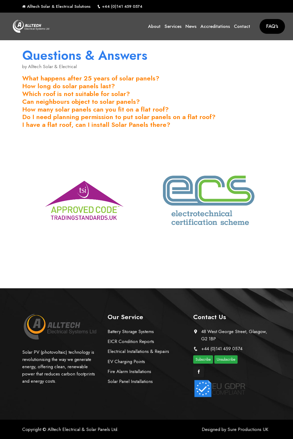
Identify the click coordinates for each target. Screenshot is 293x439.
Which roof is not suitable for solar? (76, 93)
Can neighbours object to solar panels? (81, 101)
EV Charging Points (126, 361)
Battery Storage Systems (131, 331)
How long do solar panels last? (68, 86)
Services (173, 26)
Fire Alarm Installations (129, 371)
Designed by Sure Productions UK (235, 429)
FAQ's (272, 26)
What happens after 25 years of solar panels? (90, 78)
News (190, 26)
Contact (242, 26)
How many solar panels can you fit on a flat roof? (95, 109)
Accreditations (215, 26)
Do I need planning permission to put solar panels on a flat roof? (119, 116)
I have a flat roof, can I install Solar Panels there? (96, 124)
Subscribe (203, 359)
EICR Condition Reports (131, 341)
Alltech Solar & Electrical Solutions (56, 6)
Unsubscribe (226, 359)
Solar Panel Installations (130, 381)
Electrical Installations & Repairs (138, 351)
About (154, 26)
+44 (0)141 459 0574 (119, 6)
